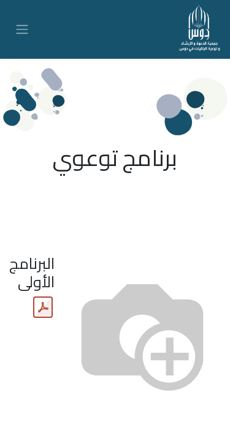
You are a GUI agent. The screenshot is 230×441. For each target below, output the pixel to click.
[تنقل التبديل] (22, 30)
